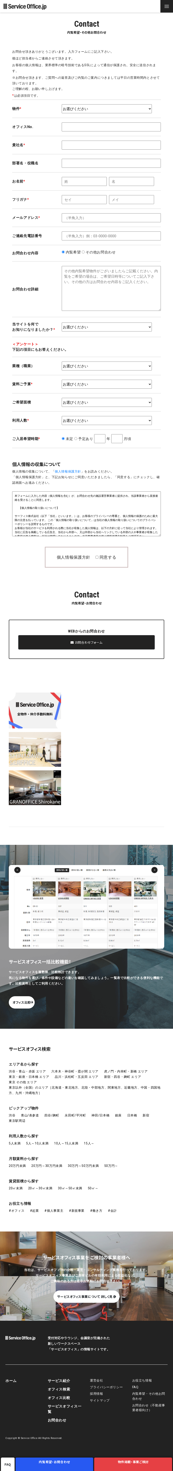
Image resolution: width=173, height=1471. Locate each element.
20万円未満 (17, 1161)
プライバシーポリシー (106, 1383)
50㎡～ (93, 1184)
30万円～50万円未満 (83, 1161)
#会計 (112, 1206)
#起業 (34, 1206)
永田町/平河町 (75, 1111)
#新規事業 (76, 1206)
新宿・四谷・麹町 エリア (122, 1072)
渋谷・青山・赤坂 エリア (27, 1067)
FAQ (135, 1383)
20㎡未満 (16, 1184)
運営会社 (96, 1376)
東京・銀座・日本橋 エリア (29, 1072)
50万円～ (111, 1161)
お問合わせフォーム (86, 642)
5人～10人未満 (37, 1139)
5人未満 (15, 1139)
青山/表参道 (30, 1111)
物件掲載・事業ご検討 (133, 1464)
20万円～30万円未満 (46, 1161)
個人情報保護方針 (68, 471)
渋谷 (12, 1111)
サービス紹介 (59, 1376)
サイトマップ (100, 1396)
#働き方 (96, 1206)
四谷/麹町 (51, 1111)
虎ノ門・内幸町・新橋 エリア (126, 1067)
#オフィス (16, 1206)
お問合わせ (57, 1416)
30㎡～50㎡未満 (70, 1184)
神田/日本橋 (100, 1111)
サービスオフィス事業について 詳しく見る (86, 1292)
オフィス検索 (59, 1385)
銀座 (118, 1111)
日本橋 (132, 1111)
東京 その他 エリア (23, 1077)
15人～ (89, 1139)
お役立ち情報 (20, 1199)
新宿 (146, 1111)
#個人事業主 (53, 1206)
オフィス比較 (43, 998)
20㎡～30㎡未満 (40, 1184)
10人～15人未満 (66, 1139)
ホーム (11, 1376)
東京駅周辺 (17, 1116)
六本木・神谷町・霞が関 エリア (74, 1067)
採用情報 (96, 1389)
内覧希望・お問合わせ (56, 1464)
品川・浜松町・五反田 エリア (76, 1072)
